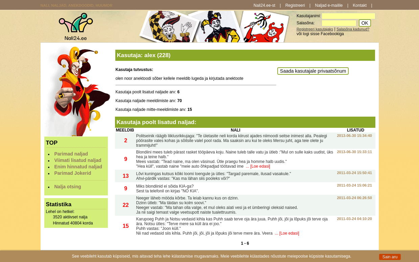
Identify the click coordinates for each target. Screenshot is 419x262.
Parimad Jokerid (72, 173)
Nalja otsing (67, 186)
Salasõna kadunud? (352, 29)
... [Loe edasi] (257, 166)
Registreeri (295, 5)
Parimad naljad (71, 154)
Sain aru (390, 257)
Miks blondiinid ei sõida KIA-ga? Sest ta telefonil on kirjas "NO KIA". (167, 188)
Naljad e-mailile (329, 5)
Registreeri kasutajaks (315, 29)
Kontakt (360, 5)
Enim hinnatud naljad (78, 166)
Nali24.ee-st (264, 5)
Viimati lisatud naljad (77, 160)
